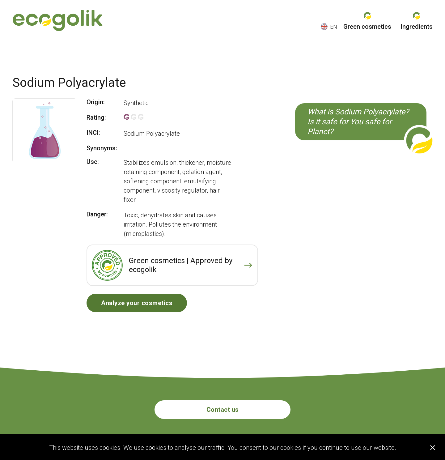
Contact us (222, 409)
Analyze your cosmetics (136, 303)
